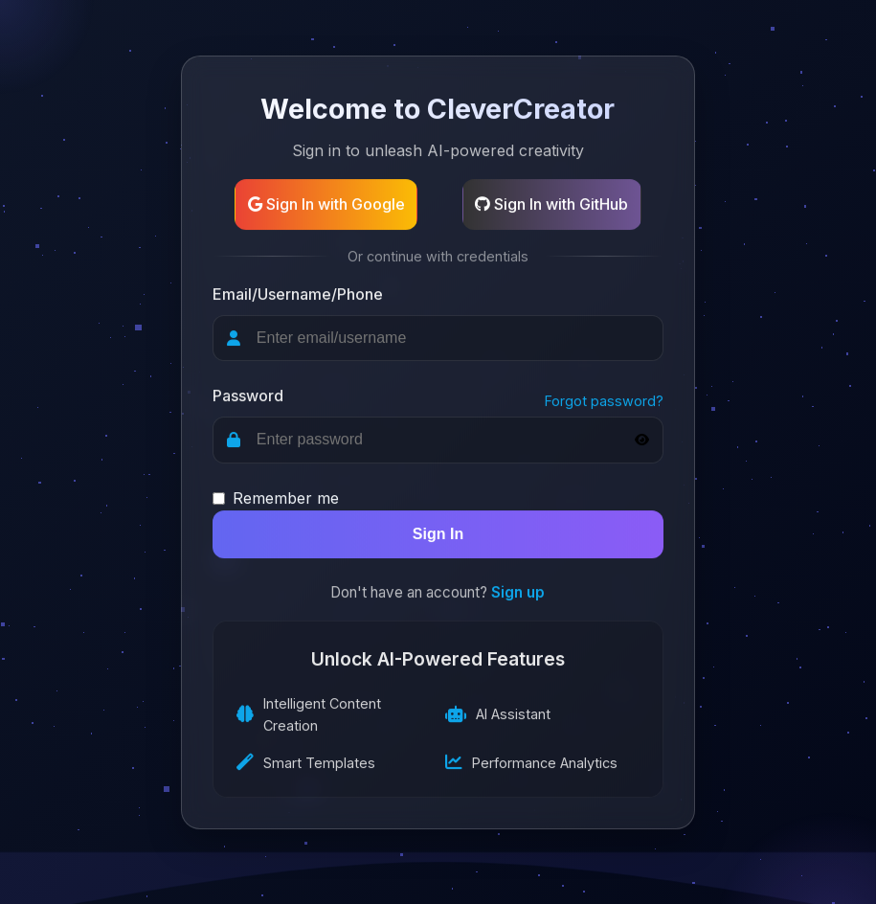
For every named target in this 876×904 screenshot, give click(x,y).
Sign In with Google (326, 204)
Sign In (438, 535)
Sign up (518, 593)
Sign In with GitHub (551, 204)
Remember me (286, 498)
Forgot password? (604, 401)
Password (248, 396)
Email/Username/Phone (298, 294)
